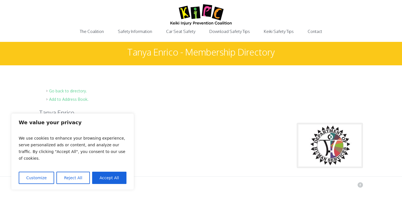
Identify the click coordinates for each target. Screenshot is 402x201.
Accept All (109, 178)
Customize (36, 178)
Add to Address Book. (68, 99)
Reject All (73, 178)
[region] (72, 151)
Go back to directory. (68, 90)
